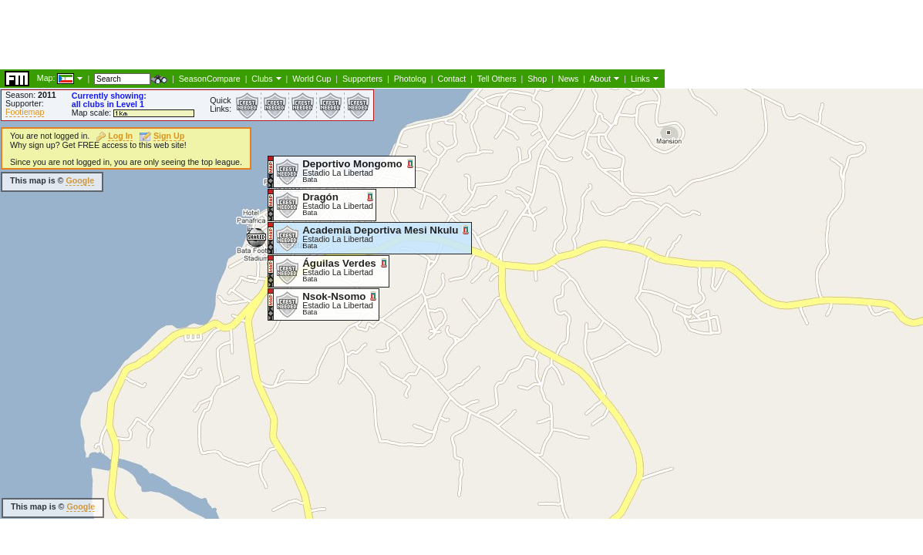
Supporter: (24, 103)
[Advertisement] (469, 266)
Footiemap (24, 111)
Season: (30, 94)
